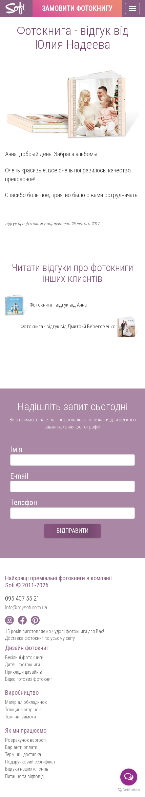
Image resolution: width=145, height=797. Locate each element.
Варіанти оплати (21, 747)
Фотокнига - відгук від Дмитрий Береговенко (80, 326)
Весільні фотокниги (24, 657)
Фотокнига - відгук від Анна (46, 305)
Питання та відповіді (24, 776)
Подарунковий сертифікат (30, 761)
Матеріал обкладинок (26, 702)
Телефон (23, 501)
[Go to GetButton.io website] (129, 790)
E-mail (19, 475)
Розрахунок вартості (25, 740)
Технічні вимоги (20, 716)
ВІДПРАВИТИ (72, 530)
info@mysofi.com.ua (26, 607)
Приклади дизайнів (23, 672)
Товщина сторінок (23, 709)
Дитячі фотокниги (22, 664)
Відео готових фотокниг (28, 679)
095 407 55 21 (22, 598)
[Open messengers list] (128, 777)
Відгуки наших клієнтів (26, 769)
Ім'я (16, 448)
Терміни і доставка (23, 754)
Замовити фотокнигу (77, 9)
